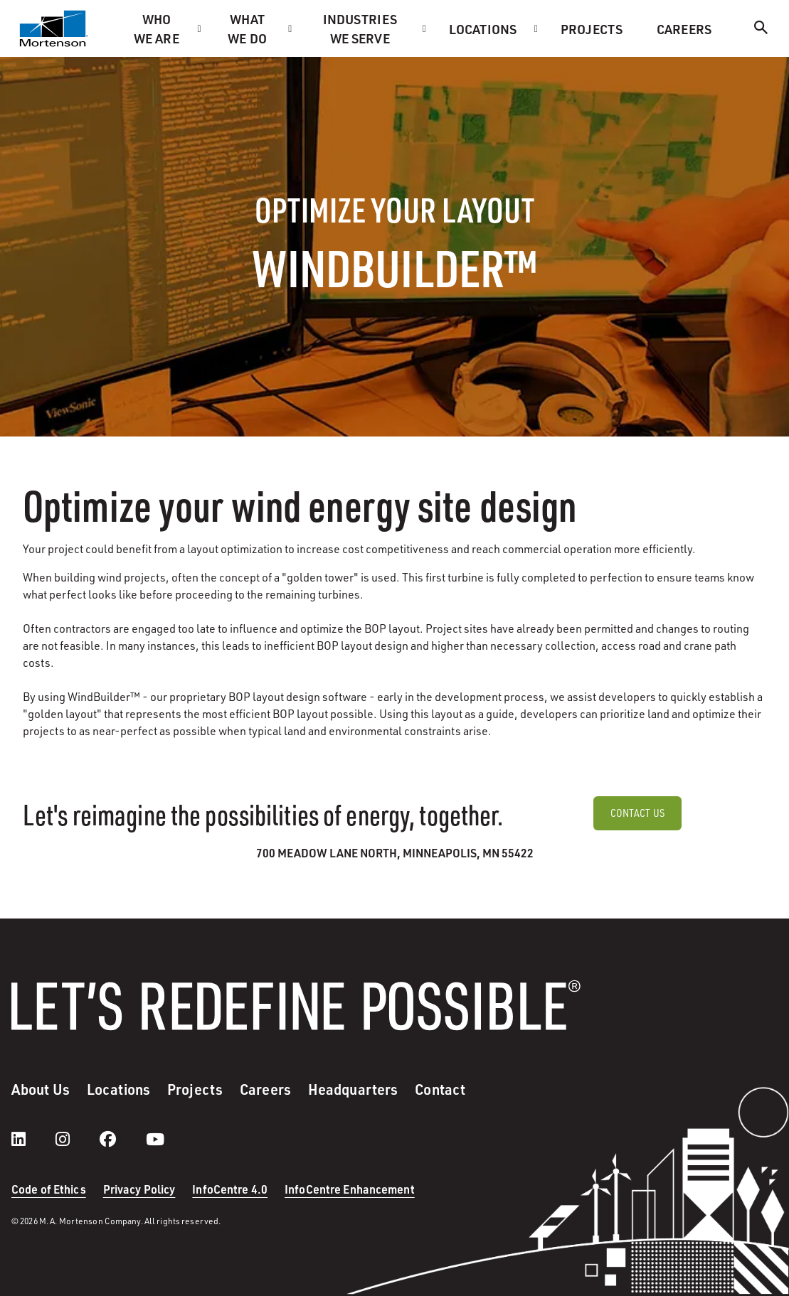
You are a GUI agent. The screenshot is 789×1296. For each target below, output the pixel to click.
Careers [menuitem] (684, 29)
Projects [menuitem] (592, 29)
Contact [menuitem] (440, 1089)
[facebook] (122, 1139)
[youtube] (155, 1139)
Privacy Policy (139, 1189)
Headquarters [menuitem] (353, 1089)
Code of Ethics (48, 1189)
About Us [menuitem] (40, 1089)
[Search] (761, 29)
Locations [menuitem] (483, 29)
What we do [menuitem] (247, 28)
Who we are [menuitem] (156, 28)
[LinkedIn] (32, 1139)
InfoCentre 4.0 (230, 1189)
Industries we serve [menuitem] (360, 28)
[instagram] (76, 1139)
